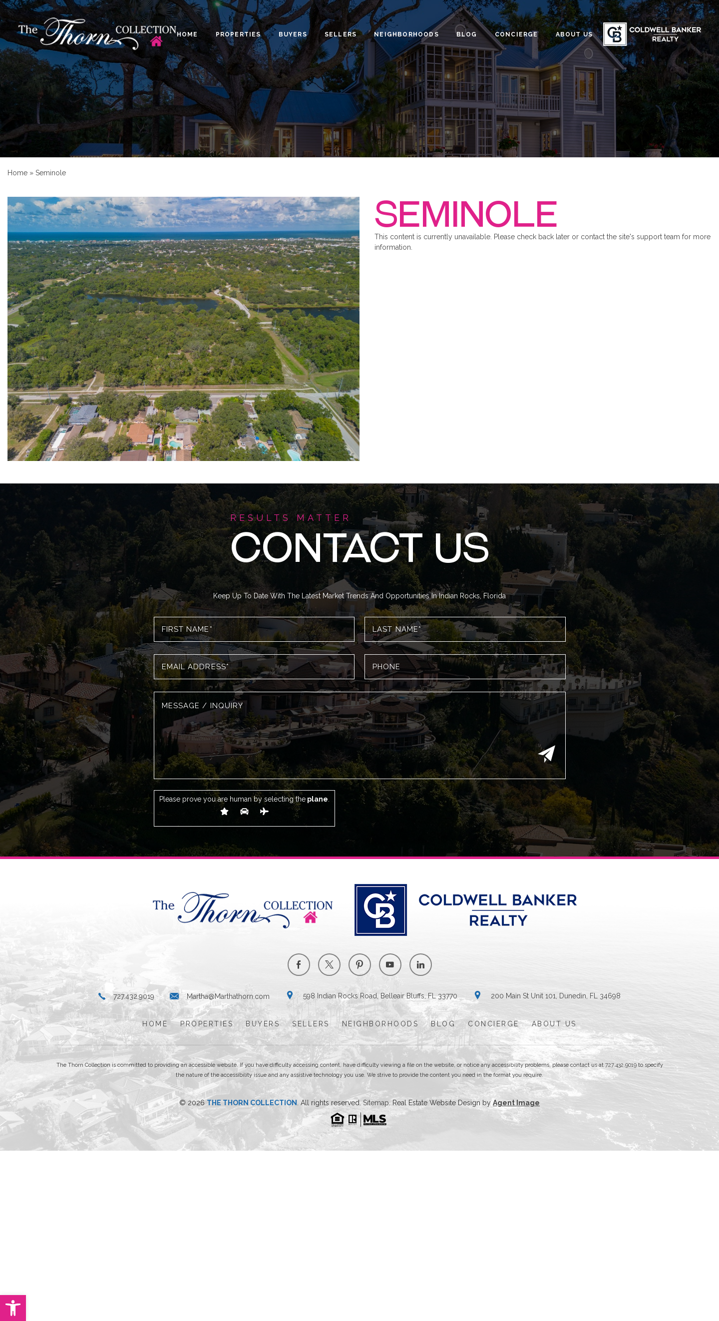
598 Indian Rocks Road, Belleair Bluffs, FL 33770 (380, 995)
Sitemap (376, 1103)
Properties (238, 34)
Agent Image (516, 1103)
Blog (466, 34)
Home (187, 34)
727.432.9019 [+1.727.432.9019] (133, 996)
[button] (13, 1308)
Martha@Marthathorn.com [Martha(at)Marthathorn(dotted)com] (228, 996)
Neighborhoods (406, 34)
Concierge (516, 34)
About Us (574, 34)
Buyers (293, 34)
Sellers (341, 34)
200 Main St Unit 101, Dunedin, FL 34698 (556, 995)
